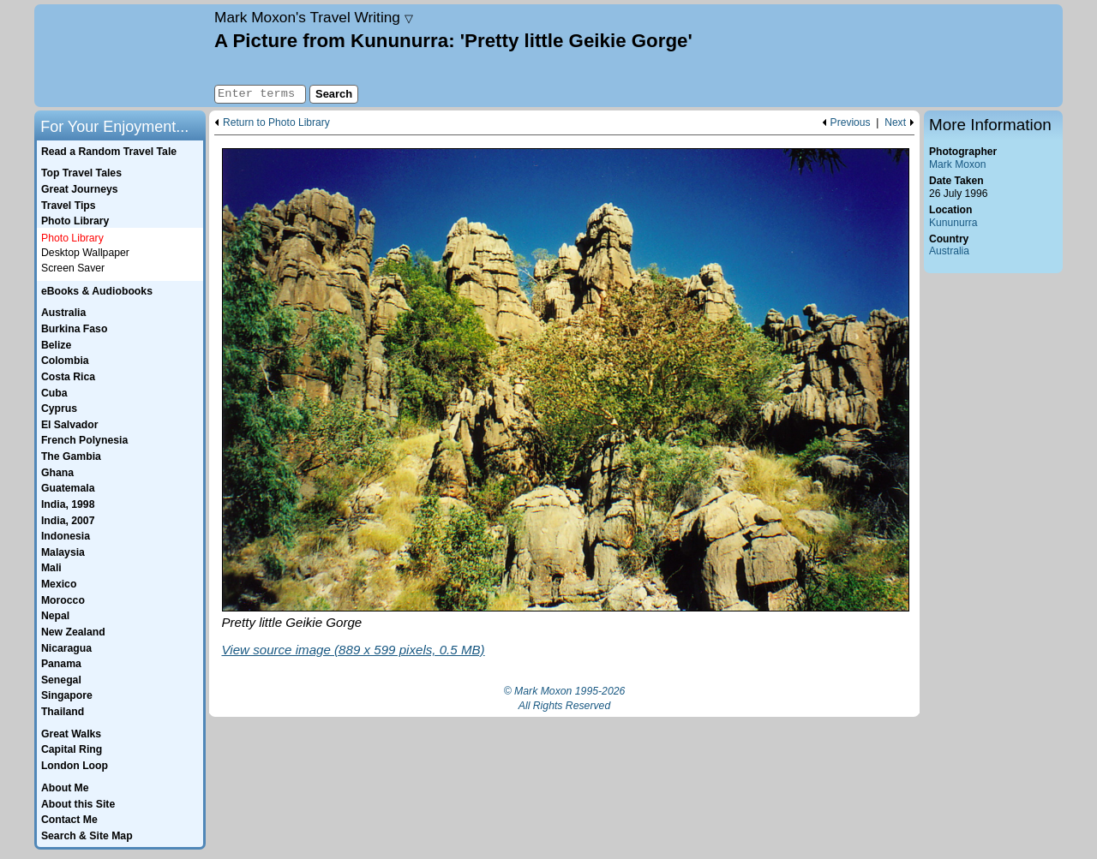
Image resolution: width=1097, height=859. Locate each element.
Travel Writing (313, 17)
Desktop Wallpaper (85, 253)
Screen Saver (73, 268)
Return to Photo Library (276, 122)
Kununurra (953, 223)
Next (895, 122)
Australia (949, 251)
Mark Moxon (957, 164)
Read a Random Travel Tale (109, 152)
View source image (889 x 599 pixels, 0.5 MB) (353, 649)
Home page (122, 56)
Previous (850, 122)
